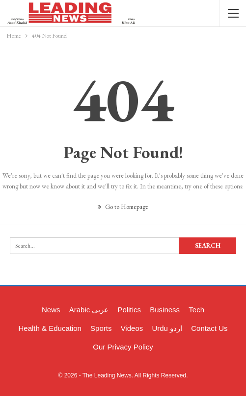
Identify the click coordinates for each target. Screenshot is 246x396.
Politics (129, 309)
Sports (100, 328)
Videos (132, 328)
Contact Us (209, 328)
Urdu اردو (167, 328)
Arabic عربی (89, 309)
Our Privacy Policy (123, 347)
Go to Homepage (123, 207)
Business (165, 309)
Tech (196, 309)
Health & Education (50, 328)
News (51, 309)
